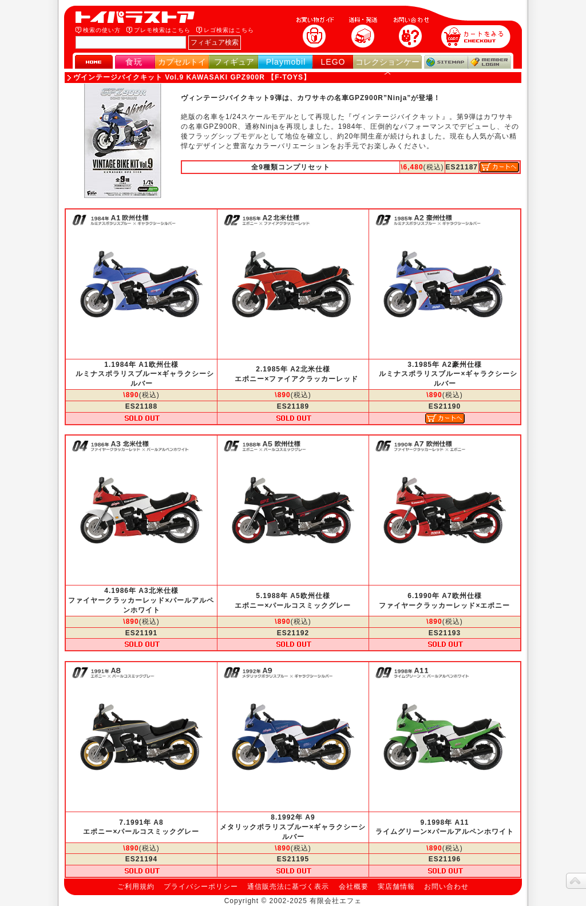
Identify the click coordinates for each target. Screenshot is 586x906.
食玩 (133, 61)
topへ (576, 881)
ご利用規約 (136, 887)
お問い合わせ (446, 887)
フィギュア (234, 61)
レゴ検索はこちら (229, 30)
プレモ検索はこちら (162, 30)
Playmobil (286, 61)
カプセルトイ (182, 61)
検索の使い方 (102, 30)
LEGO (333, 61)
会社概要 (354, 887)
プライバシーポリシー (201, 887)
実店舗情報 (396, 887)
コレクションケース (387, 66)
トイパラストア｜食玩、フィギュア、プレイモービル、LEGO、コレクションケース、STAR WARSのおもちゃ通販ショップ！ (138, 17)
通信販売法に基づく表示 (288, 887)
